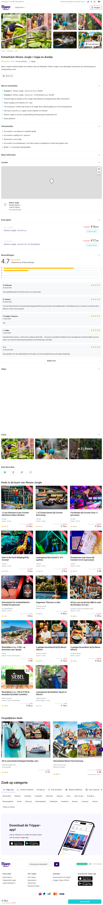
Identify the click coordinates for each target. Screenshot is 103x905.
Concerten (85, 802)
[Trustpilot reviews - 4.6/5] (89, 864)
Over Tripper (32, 877)
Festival (95, 802)
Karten (19, 802)
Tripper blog (32, 883)
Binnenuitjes (7, 796)
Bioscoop (29, 802)
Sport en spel (79, 796)
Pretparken (39, 796)
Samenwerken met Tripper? (62, 877)
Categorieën (19, 7)
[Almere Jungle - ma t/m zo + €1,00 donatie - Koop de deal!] (51, 243)
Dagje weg (10, 51)
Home (3, 51)
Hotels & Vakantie (25, 789)
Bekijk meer (51, 361)
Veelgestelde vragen (9, 880)
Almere (33, 61)
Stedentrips (54, 802)
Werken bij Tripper (33, 886)
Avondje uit (41, 790)
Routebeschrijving (15, 210)
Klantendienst (7, 877)
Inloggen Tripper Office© (61, 880)
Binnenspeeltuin (8, 802)
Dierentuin (50, 796)
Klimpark (18, 796)
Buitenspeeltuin (41, 802)
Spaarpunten (32, 880)
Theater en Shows (9, 807)
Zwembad (28, 796)
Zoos (16, 51)
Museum (60, 796)
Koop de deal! (85, 902)
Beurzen (75, 802)
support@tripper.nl (9, 883)
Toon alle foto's (92, 44)
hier (10, 147)
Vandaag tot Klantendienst (12, 1)
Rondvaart (65, 802)
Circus (69, 796)
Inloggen (96, 7)
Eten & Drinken (55, 790)
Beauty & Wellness (73, 789)
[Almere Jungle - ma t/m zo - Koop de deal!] (51, 229)
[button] (51, 86)
